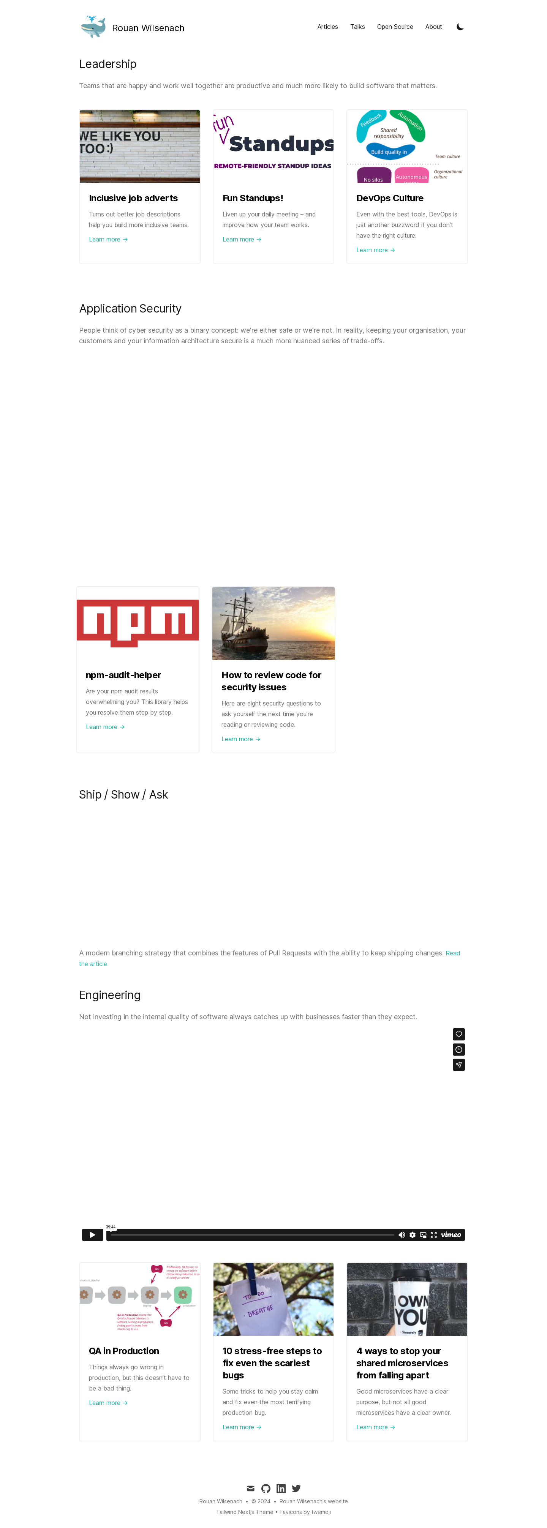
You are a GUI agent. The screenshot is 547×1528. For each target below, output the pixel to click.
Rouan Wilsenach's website (314, 1501)
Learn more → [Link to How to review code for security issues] (241, 739)
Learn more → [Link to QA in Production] (108, 1402)
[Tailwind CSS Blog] (132, 26)
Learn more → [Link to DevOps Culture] (375, 250)
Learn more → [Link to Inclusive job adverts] (108, 239)
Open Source (395, 26)
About (433, 26)
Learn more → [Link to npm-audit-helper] (105, 727)
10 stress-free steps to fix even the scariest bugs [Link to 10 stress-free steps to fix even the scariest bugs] (272, 1363)
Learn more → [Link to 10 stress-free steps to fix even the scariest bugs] (242, 1427)
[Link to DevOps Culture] (407, 146)
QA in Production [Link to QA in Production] (124, 1350)
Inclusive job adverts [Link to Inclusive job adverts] (133, 198)
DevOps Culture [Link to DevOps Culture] (390, 198)
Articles (328, 26)
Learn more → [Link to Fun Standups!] (242, 239)
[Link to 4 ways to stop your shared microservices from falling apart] (407, 1299)
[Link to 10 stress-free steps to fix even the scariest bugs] (273, 1299)
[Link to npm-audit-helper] (138, 623)
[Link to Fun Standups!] (273, 146)
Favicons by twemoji (305, 1512)
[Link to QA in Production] (140, 1299)
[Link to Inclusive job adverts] (140, 146)
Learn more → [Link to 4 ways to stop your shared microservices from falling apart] (375, 1427)
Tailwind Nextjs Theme (245, 1512)
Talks (357, 26)
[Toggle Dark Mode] (460, 27)
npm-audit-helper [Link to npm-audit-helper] (123, 674)
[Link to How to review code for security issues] (273, 623)
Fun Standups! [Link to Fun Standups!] (253, 198)
